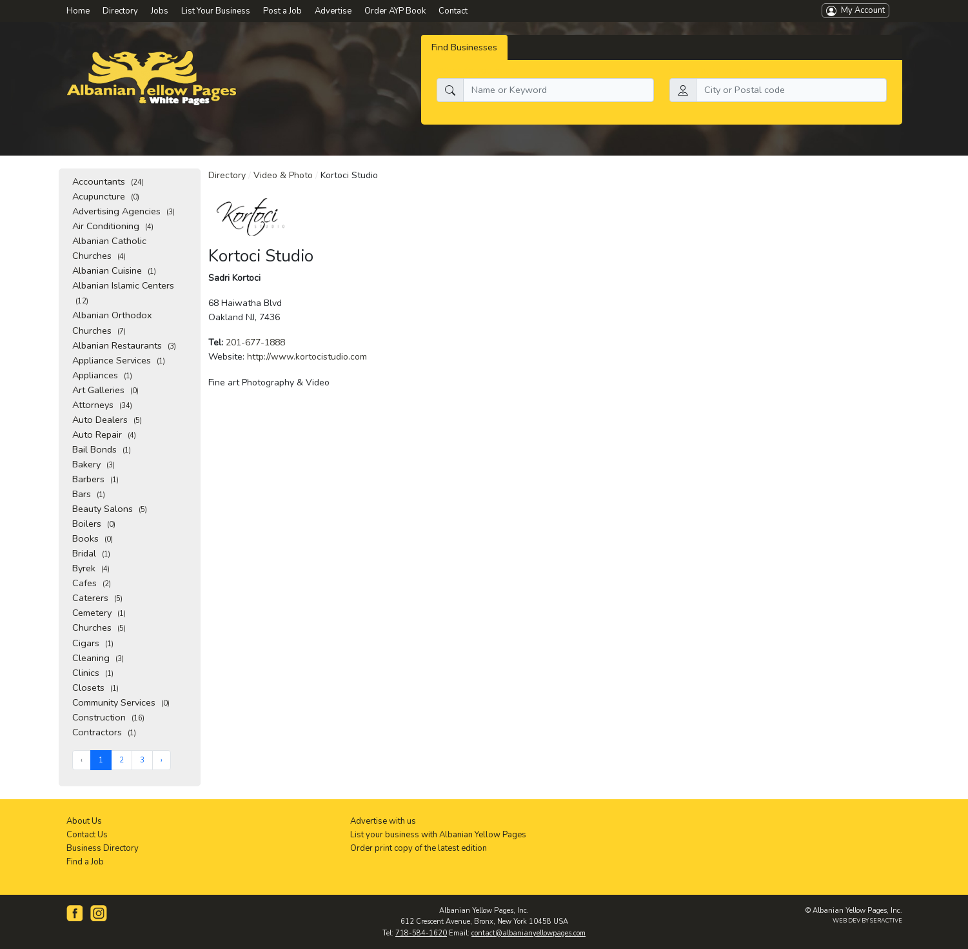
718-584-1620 (421, 933)
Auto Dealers (107, 419)
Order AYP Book (395, 11)
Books (92, 538)
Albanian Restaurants (124, 345)
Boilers (93, 523)
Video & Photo (283, 175)
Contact (453, 11)
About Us (84, 821)
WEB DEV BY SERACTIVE (867, 920)
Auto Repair (104, 434)
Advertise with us (383, 821)
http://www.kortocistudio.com (307, 357)
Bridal (91, 553)
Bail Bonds (101, 449)
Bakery (93, 464)
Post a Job (282, 11)
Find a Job (85, 862)
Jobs (159, 11)
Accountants (108, 181)
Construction (108, 717)
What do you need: (477, 70)
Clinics (93, 672)
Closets (95, 687)
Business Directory (102, 848)
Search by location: (709, 70)
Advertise (333, 11)
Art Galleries (105, 389)
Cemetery (99, 612)
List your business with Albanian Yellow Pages (438, 835)
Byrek (91, 568)
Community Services (121, 702)
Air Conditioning (112, 225)
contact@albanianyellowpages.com (528, 933)
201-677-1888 (255, 342)
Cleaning (98, 657)
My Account (855, 10)
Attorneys (102, 404)
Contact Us (87, 835)
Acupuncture (105, 196)
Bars (88, 493)
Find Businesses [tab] (464, 47)
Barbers (95, 479)
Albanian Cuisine (114, 270)
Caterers (97, 597)
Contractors (104, 732)
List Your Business (215, 11)
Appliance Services (118, 360)
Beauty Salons (109, 508)
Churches (99, 627)
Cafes (91, 583)
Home (78, 11)
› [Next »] (162, 760)
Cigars (93, 643)
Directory (227, 175)
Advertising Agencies (123, 211)
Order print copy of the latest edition (418, 848)
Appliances (102, 375)
